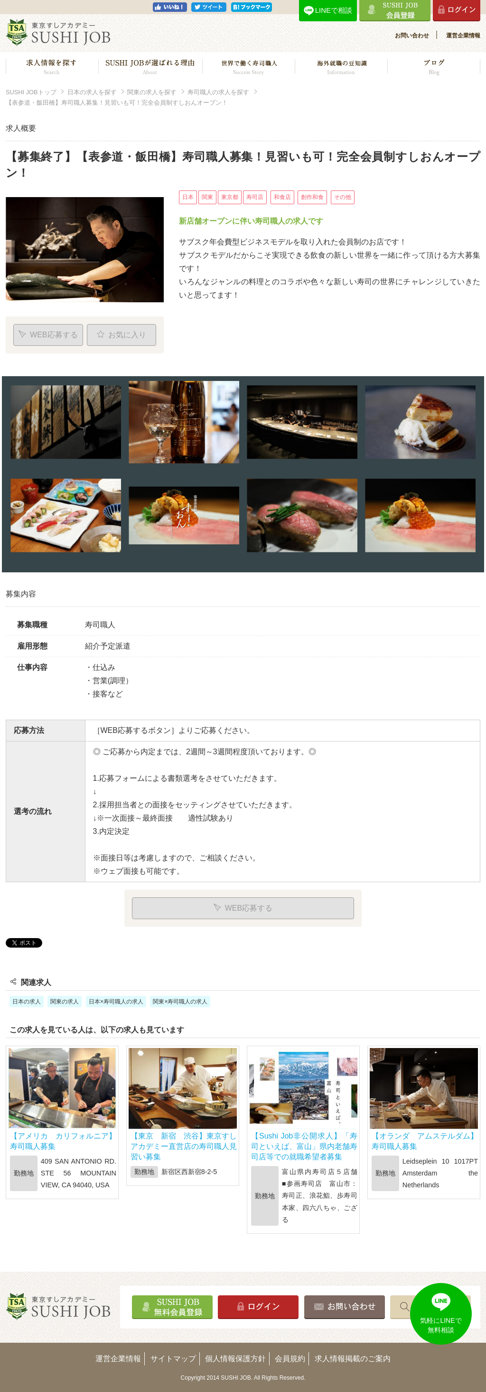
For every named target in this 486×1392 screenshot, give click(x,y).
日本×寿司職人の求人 (116, 1001)
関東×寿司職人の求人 (180, 1001)
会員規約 (290, 1359)
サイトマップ (173, 1359)
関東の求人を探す (152, 92)
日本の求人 (26, 1001)
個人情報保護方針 (235, 1359)
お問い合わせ (412, 35)
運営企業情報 (463, 35)
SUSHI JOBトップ (31, 92)
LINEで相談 (333, 10)
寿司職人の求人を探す (218, 92)
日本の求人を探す (92, 92)
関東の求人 (64, 1001)
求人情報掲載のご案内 (353, 1359)
